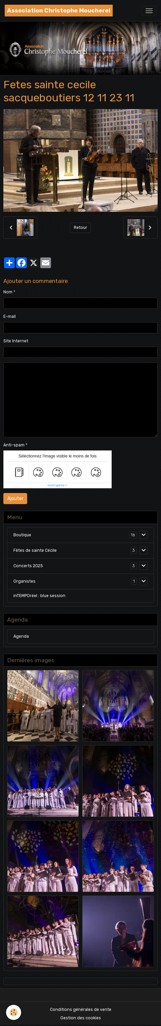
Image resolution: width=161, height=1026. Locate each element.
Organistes (24, 581)
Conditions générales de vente (80, 1009)
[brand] (59, 10)
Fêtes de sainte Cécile (35, 550)
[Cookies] (13, 1012)
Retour (80, 227)
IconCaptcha (56, 485)
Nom (7, 292)
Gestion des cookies (80, 1018)
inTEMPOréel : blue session (39, 595)
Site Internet (15, 341)
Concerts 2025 (28, 566)
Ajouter (15, 498)
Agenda (21, 636)
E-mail (9, 316)
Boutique (22, 535)
